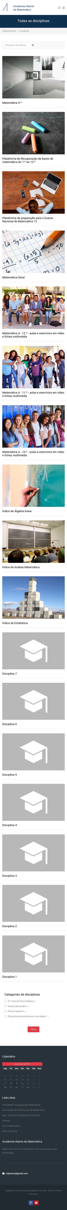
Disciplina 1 (9, 976)
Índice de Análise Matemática (20, 567)
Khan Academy (9, 1131)
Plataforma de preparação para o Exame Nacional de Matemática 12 (27, 219)
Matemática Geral (13, 277)
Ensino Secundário (17, 1006)
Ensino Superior (15, 1011)
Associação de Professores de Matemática (23, 1110)
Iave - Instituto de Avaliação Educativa (21, 1115)
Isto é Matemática (11, 1126)
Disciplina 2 (9, 926)
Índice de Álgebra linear (17, 511)
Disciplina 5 (9, 774)
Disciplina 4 (9, 825)
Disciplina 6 (9, 724)
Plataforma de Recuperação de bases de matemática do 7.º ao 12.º (27, 160)
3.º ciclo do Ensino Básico (20, 1001)
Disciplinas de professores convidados (27, 1016)
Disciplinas (24, 31)
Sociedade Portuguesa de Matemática (21, 1105)
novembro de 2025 (22, 1064)
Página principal (9, 31)
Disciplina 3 (9, 875)
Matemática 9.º (12, 103)
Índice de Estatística (15, 623)
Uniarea (6, 1120)
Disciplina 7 (9, 673)
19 (17, 1084)
